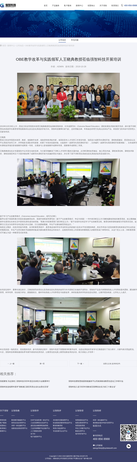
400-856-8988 (129, 5)
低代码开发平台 (81, 434)
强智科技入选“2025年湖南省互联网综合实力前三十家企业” (92, 387)
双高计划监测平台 (59, 428)
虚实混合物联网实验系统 (39, 425)
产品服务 (55, 6)
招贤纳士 (91, 6)
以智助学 (35, 410)
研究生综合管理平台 (18, 423)
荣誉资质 (3, 420)
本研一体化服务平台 (18, 425)
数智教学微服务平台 (18, 420)
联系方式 (97, 426)
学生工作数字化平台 (82, 428)
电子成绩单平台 (36, 437)
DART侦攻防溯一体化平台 (40, 420)
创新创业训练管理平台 (19, 428)
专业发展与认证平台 (60, 431)
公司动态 (62, 40)
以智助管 (79, 410)
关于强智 (103, 6)
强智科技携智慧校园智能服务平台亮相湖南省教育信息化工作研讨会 (95, 381)
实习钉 (33, 434)
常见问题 (74, 40)
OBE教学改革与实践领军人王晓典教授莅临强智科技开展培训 (49, 45)
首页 (45, 6)
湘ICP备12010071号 (80, 456)
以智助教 (15, 410)
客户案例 (67, 6)
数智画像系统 (58, 425)
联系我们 (115, 6)
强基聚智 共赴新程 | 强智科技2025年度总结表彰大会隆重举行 (25, 381)
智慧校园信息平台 (81, 420)
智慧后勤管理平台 (81, 423)
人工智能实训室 (36, 431)
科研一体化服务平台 (100, 420)
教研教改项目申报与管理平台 (103, 423)
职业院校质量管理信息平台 (62, 423)
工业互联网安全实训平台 (39, 423)
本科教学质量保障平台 (61, 420)
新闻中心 (79, 6)
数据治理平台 (80, 431)
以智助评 (57, 410)
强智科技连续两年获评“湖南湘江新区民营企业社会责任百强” (24, 387)
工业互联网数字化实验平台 (40, 428)
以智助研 (97, 410)
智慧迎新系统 (80, 425)
